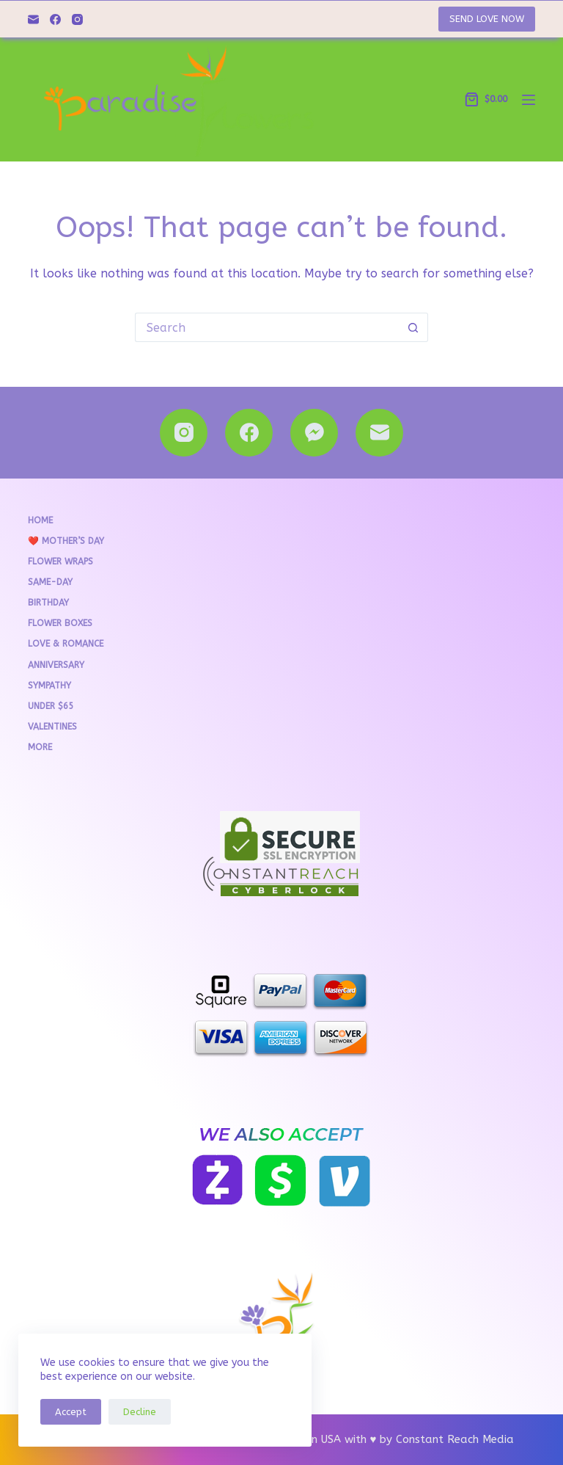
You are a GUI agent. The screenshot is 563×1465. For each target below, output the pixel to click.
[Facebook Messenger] (314, 433)
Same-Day (50, 582)
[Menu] (528, 99)
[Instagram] (77, 19)
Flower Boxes (60, 623)
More (40, 747)
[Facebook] (55, 19)
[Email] (33, 19)
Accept (71, 1411)
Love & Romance (65, 644)
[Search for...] (267, 327)
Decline (139, 1411)
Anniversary (56, 665)
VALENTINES (52, 726)
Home (40, 520)
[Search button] (413, 327)
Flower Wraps (60, 561)
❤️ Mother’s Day (66, 541)
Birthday (48, 602)
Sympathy (49, 685)
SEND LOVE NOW (486, 18)
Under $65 (50, 706)
